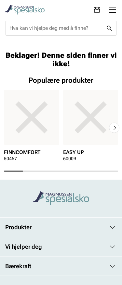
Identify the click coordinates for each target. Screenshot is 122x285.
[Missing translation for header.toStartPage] (25, 10)
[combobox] (55, 28)
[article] (31, 127)
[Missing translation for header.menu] (112, 10)
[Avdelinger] (96, 10)
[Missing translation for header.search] (109, 28)
